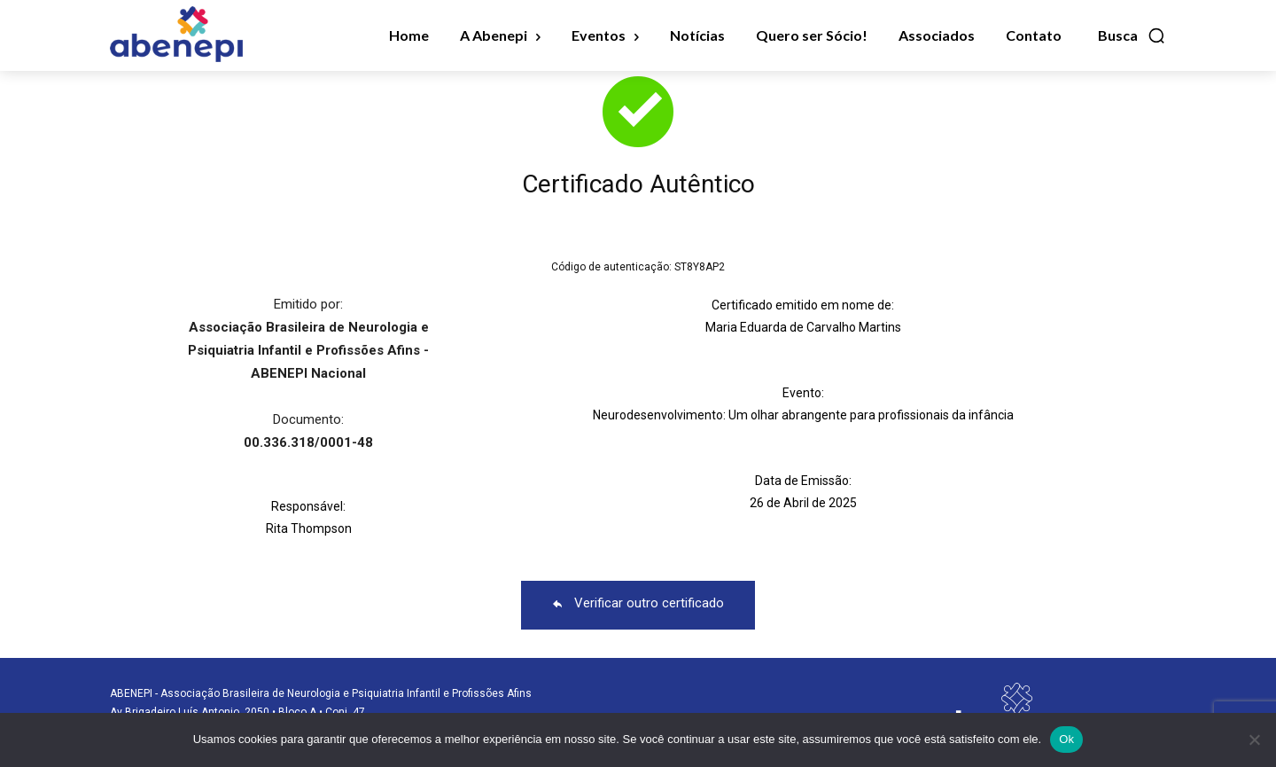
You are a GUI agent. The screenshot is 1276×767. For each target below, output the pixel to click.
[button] (1132, 35)
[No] (1254, 739)
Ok (1066, 739)
